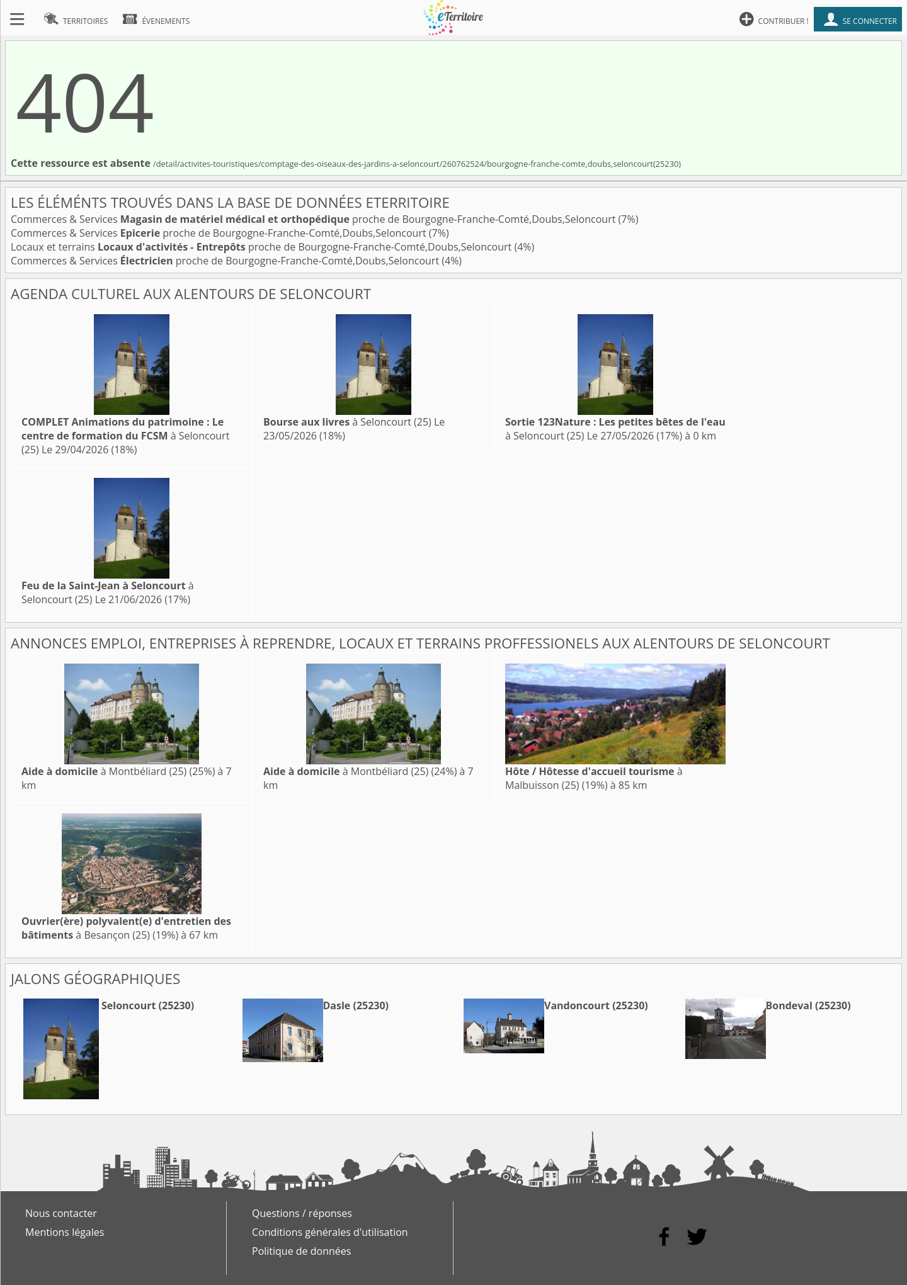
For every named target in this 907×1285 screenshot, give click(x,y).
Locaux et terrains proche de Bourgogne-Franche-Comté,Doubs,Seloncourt (262, 247)
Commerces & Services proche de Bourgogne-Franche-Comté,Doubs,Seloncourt (315, 219)
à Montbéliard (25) (103, 771)
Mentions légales (64, 1232)
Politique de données (301, 1251)
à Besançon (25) (126, 928)
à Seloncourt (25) (125, 435)
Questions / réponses (302, 1213)
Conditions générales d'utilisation (330, 1232)
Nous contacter (61, 1213)
